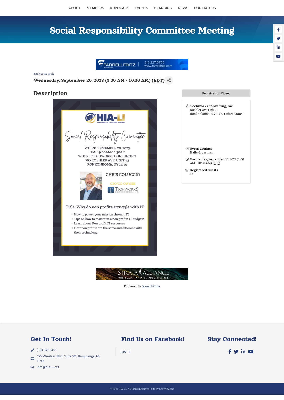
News (213, 10)
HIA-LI (125, 357)
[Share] (168, 85)
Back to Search (44, 79)
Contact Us (235, 10)
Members (65, 10)
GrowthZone (151, 291)
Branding (193, 10)
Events (111, 10)
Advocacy (88, 10)
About (44, 10)
